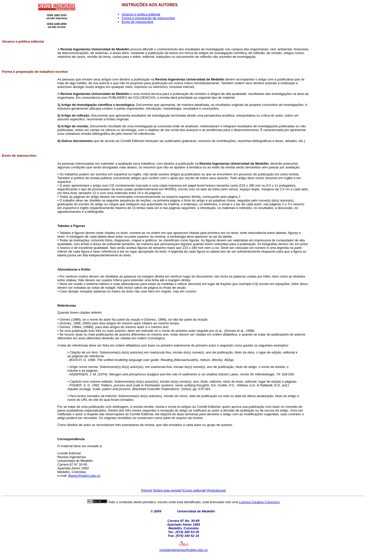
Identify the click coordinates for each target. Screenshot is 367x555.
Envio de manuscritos (137, 22)
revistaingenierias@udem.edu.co (183, 550)
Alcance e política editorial (141, 14)
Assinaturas (216, 490)
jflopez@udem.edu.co (84, 476)
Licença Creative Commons (259, 502)
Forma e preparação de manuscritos (148, 18)
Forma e (8, 71)
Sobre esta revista (167, 490)
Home (146, 490)
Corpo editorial (194, 490)
